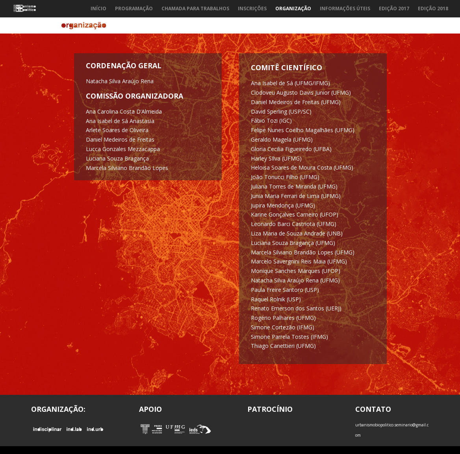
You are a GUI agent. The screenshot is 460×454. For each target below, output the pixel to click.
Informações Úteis (345, 9)
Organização (293, 9)
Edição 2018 (433, 9)
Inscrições (252, 9)
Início (98, 9)
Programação (134, 9)
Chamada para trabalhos (195, 9)
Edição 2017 (394, 9)
